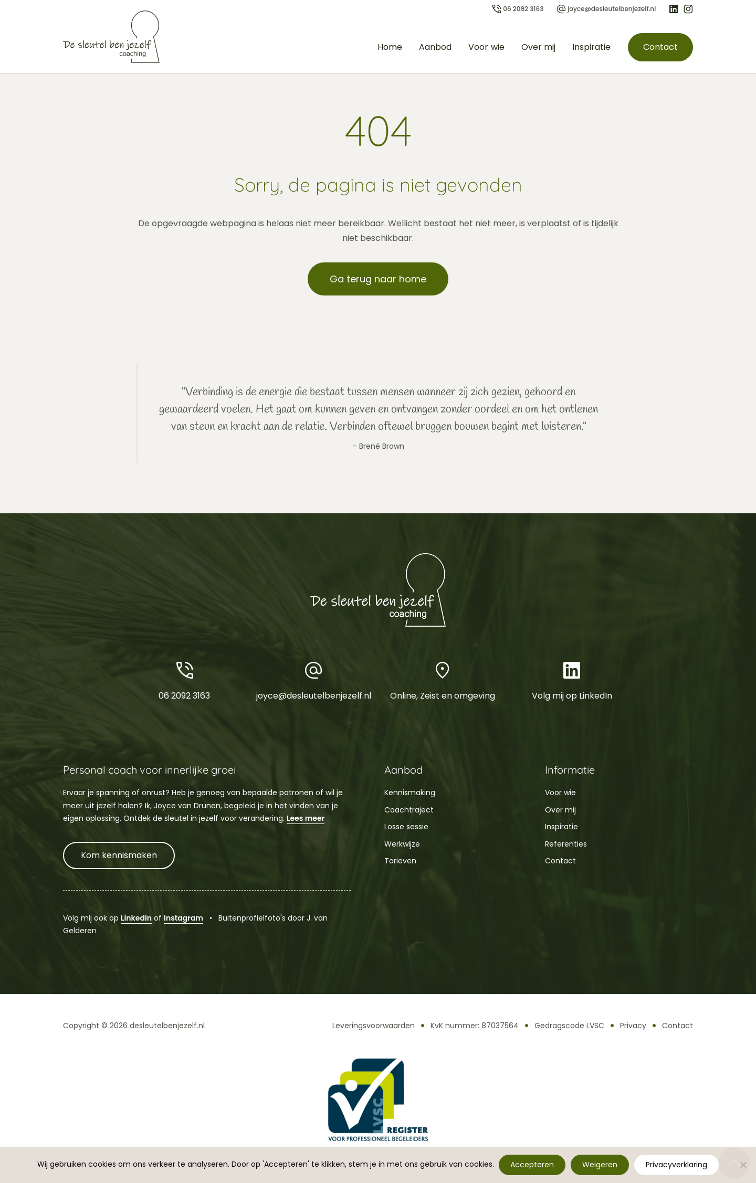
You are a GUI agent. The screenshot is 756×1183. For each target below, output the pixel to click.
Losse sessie (406, 826)
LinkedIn (136, 918)
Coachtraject (409, 810)
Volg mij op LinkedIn (571, 680)
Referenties (566, 844)
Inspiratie (591, 47)
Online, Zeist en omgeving (442, 680)
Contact (660, 47)
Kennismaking (409, 792)
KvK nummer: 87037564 (474, 1025)
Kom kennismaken (119, 855)
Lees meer (305, 818)
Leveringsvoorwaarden (373, 1025)
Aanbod (435, 47)
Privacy (633, 1025)
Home (389, 47)
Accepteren (532, 1164)
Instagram (183, 918)
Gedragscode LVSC (569, 1025)
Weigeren (600, 1164)
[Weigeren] (743, 1164)
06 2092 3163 (184, 680)
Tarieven (400, 860)
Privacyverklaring (677, 1164)
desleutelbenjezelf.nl (167, 1025)
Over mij (538, 47)
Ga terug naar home (378, 279)
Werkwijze (402, 844)
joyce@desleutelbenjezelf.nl (313, 680)
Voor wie (486, 47)
